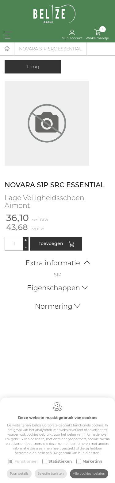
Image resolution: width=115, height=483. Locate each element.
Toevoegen (56, 244)
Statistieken (60, 461)
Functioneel (26, 461)
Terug (32, 66)
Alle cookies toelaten (89, 474)
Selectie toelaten (51, 474)
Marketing (92, 461)
